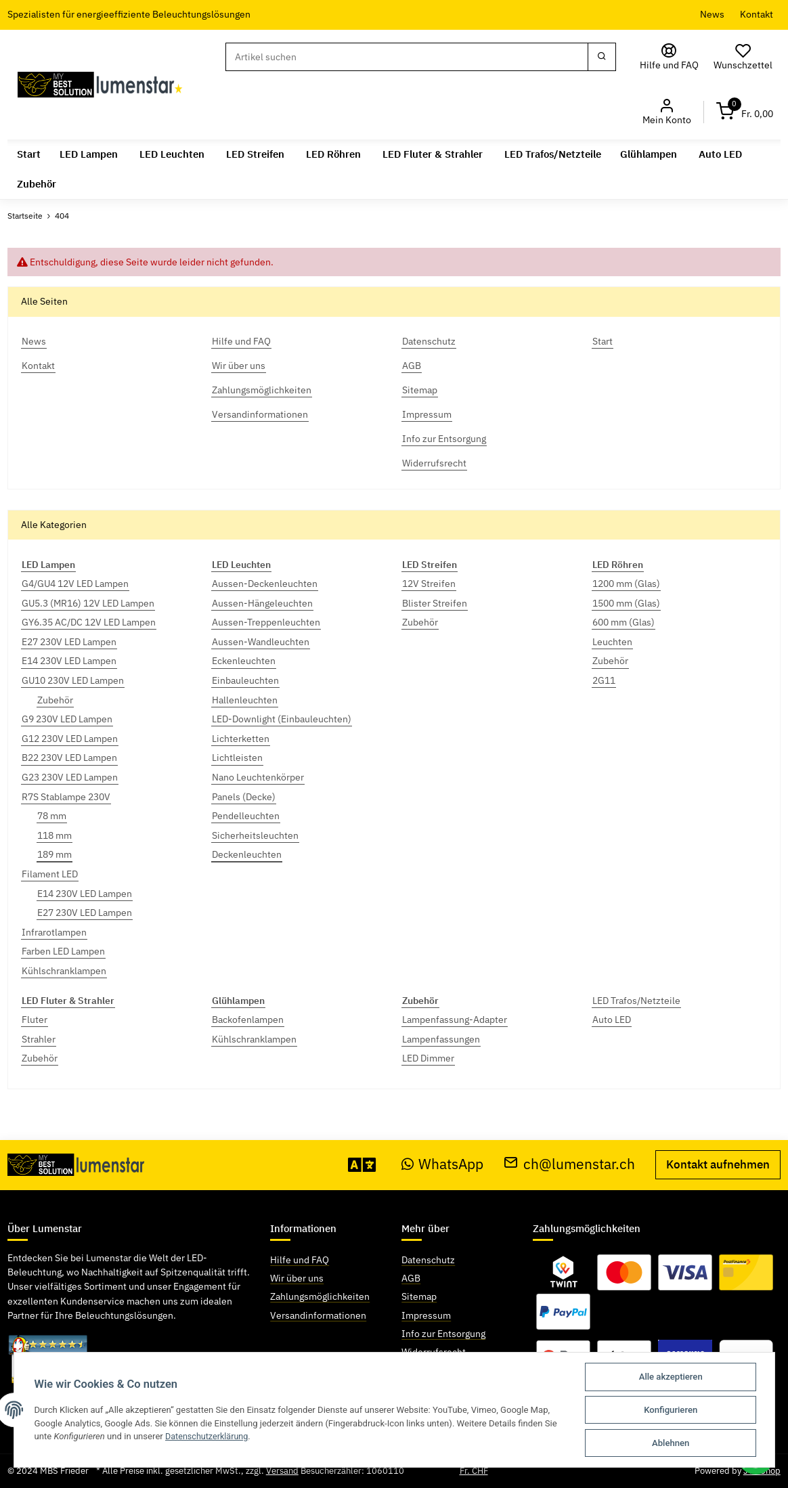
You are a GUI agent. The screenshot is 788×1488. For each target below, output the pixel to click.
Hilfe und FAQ (299, 1260)
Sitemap (419, 1296)
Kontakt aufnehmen (718, 1164)
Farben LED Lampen (63, 951)
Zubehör (55, 700)
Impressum (426, 1315)
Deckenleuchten (247, 854)
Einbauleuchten (245, 680)
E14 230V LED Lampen (69, 661)
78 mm (51, 816)
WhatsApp (442, 1164)
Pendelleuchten (246, 816)
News (712, 14)
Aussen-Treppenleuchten (266, 622)
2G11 (603, 680)
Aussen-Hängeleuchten (262, 603)
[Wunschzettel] (743, 57)
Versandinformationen (318, 1315)
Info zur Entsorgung (443, 1333)
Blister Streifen (434, 603)
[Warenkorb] (745, 112)
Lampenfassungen (441, 1039)
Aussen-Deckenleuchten (265, 583)
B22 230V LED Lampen (69, 757)
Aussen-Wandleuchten (260, 642)
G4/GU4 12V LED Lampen (75, 583)
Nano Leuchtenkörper (258, 777)
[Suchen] (406, 57)
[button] (666, 112)
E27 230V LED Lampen (69, 642)
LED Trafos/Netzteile (636, 1000)
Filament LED (50, 874)
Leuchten (612, 642)
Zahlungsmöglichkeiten (320, 1296)
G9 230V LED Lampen (67, 719)
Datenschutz (428, 1260)
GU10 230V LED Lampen (73, 680)
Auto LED (611, 1019)
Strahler (39, 1039)
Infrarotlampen (54, 932)
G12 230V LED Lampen (70, 738)
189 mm (54, 854)
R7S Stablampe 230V (66, 797)
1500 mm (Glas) (626, 603)
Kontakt (756, 14)
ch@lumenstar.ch (569, 1164)
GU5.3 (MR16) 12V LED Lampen (88, 603)
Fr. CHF (474, 1470)
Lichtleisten (237, 757)
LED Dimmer (428, 1058)
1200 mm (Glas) (626, 583)
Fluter (34, 1019)
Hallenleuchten (245, 700)
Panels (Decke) (244, 797)
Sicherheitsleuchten (255, 835)
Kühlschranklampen (64, 971)
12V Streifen (429, 583)
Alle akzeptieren (671, 1377)
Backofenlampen (248, 1019)
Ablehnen (670, 1443)
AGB (410, 1278)
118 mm (54, 835)
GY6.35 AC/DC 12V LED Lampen (89, 622)
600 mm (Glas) (623, 622)
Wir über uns (297, 1278)
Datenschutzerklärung (208, 1436)
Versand (282, 1470)
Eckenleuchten (244, 661)
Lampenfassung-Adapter (454, 1019)
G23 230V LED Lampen (70, 777)
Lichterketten (240, 738)
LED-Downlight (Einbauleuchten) (281, 719)
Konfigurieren (670, 1410)
